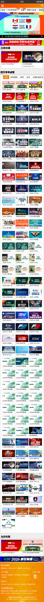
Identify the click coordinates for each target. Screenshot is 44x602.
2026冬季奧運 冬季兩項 (24, 385)
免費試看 (3, 567)
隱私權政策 (25, 567)
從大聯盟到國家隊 (22, 293)
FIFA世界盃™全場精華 (24, 97)
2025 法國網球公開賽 (23, 512)
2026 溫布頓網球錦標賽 (11, 86)
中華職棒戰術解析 (22, 466)
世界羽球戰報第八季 (10, 455)
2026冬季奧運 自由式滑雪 (25, 397)
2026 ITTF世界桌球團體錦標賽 (27, 189)
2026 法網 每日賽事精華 (11, 212)
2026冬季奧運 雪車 (23, 374)
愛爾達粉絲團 (5, 583)
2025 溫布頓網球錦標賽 (11, 512)
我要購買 (39, 2)
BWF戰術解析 (35, 60)
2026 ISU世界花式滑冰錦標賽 (13, 201)
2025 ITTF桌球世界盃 (10, 524)
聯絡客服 (16, 576)
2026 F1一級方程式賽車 (11, 166)
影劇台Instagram (17, 585)
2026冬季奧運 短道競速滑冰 (26, 408)
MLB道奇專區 (21, 143)
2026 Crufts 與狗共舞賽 (24, 259)
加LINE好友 (26, 560)
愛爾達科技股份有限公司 (15, 589)
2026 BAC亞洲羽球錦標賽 (25, 178)
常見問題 (3, 576)
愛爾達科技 (4, 560)
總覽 (6, 73)
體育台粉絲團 (14, 583)
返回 (2, 2)
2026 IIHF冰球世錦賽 (23, 166)
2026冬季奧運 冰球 (9, 385)
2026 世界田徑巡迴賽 (23, 224)
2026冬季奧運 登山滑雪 (11, 374)
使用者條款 (17, 567)
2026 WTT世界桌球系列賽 (12, 189)
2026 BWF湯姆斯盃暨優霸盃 (13, 178)
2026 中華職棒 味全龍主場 (25, 155)
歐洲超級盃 (34, 431)
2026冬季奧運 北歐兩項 (11, 408)
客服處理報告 (31, 576)
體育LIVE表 (31, 10)
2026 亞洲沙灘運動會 (10, 236)
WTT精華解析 (7, 478)
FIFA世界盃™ (13, 10)
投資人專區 (12, 560)
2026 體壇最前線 (22, 443)
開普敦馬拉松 (21, 212)
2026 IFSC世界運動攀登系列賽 (27, 201)
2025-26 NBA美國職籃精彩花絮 (14, 120)
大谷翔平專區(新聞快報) (11, 143)
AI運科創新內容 (8, 443)
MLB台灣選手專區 (36, 132)
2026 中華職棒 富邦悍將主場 (13, 155)
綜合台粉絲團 (32, 583)
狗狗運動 (14, 73)
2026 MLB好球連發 (23, 132)
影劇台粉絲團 (23, 583)
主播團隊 (19, 560)
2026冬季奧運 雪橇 (36, 397)
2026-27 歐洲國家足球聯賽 (12, 328)
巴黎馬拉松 (20, 236)
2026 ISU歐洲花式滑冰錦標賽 (26, 351)
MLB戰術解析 (20, 60)
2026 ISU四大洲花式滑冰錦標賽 (27, 316)
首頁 (22, 2)
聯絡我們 (22, 593)
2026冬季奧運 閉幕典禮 (24, 362)
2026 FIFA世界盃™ (8, 60)
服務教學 (23, 576)
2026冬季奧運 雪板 (23, 420)
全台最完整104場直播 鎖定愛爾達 (16, 36)
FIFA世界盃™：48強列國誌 (25, 109)
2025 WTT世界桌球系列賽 (12, 489)
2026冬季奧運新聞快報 (11, 431)
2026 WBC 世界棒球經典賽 (12, 282)
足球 (28, 73)
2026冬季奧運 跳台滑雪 (11, 420)
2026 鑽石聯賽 (35, 212)
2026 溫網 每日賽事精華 (24, 86)
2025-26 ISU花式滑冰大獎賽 (13, 351)
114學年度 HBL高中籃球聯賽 (13, 501)
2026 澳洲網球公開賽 (23, 455)
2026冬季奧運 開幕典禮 (11, 362)
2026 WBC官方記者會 (24, 282)
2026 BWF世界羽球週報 (24, 339)
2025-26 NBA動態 (22, 120)
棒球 (22, 73)
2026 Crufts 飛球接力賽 (11, 259)
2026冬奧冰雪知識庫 (23, 431)
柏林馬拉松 (20, 489)
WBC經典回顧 (8, 293)
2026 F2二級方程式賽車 (24, 328)
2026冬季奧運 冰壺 (9, 397)
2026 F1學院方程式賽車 (11, 339)
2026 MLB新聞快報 (9, 132)
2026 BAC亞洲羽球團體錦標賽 (13, 316)
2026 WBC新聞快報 (37, 282)
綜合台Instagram (28, 585)
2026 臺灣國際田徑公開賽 (12, 224)
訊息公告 (10, 576)
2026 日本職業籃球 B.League (26, 305)
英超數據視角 (34, 466)
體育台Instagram (6, 585)
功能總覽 (3, 569)
